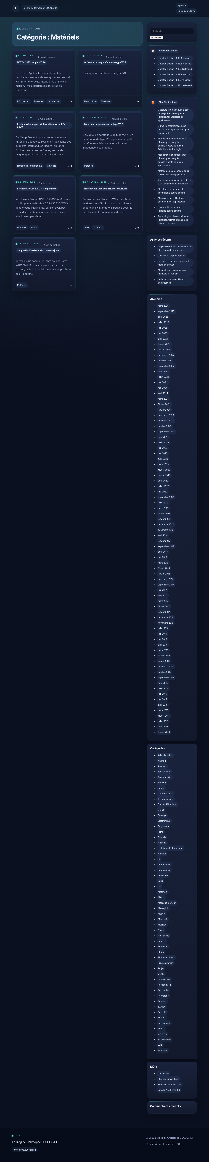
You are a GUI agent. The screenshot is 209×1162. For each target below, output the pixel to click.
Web (160, 1045)
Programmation (165, 963)
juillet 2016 (163, 628)
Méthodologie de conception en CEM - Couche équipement (174, 173)
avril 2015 (163, 705)
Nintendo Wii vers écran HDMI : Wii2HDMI (105, 188)
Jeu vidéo (163, 875)
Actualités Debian (168, 50)
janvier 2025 (164, 349)
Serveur (162, 1017)
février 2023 (164, 470)
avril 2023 (163, 459)
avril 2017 (162, 595)
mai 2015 (162, 699)
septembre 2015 (166, 677)
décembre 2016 (166, 617)
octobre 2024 (165, 360)
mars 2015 (163, 710)
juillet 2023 (163, 442)
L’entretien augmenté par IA (171, 255)
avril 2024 (163, 393)
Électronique (90, 101)
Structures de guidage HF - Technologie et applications (171, 191)
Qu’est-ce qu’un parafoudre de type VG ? (105, 62)
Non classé (163, 935)
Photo (161, 952)
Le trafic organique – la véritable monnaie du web (174, 263)
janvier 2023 (164, 475)
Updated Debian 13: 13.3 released (174, 63)
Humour (162, 853)
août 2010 (163, 726)
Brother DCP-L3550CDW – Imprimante (36, 188)
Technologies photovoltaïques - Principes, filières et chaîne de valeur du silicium (173, 220)
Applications (164, 771)
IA (159, 859)
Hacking (162, 842)
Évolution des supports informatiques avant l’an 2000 (41, 125)
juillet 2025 (163, 322)
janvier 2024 (164, 410)
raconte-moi (54, 101)
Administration (165, 755)
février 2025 (164, 344)
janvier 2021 (164, 519)
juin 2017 (162, 590)
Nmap (161, 930)
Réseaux (162, 1001)
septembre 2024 (166, 366)
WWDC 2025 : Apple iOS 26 (31, 62)
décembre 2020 (166, 524)
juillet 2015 (163, 688)
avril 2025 (163, 339)
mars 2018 (163, 562)
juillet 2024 (163, 377)
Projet (161, 968)
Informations (23, 101)
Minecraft (162, 919)
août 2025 (163, 317)
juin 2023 (162, 448)
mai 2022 (162, 491)
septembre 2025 (166, 311)
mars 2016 (163, 650)
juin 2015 (162, 694)
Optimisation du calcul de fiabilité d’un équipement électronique (174, 182)
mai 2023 (162, 453)
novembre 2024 (166, 355)
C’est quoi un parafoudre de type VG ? (103, 124)
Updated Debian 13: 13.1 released (174, 80)
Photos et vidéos (166, 957)
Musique (162, 924)
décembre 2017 (165, 579)
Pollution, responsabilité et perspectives (171, 281)
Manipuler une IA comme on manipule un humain (172, 272)
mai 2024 (162, 388)
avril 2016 (163, 644)
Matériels (38, 101)
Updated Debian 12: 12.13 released (175, 69)
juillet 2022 (163, 486)
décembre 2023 (166, 415)
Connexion (163, 1073)
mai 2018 (162, 557)
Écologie (162, 815)
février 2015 (164, 716)
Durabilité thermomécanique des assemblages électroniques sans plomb (173, 129)
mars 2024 (163, 399)
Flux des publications (168, 1079)
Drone (161, 810)
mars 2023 (163, 464)
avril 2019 (163, 535)
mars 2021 (163, 508)
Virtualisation (164, 1039)
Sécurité (162, 1012)
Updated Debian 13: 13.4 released (174, 58)
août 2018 (163, 551)
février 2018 (164, 568)
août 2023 (163, 437)
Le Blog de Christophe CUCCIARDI (40, 8)
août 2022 (163, 480)
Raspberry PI (164, 985)
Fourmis (162, 837)
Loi (159, 886)
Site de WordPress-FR (169, 1090)
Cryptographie (165, 793)
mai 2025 (162, 333)
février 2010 (164, 732)
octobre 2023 (165, 426)
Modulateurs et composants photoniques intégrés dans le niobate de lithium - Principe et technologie (172, 144)
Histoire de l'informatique (29, 166)
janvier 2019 (164, 541)
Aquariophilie (164, 777)
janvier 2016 (164, 661)
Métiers (162, 913)
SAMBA (162, 1006)
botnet (161, 788)
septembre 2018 (166, 546)
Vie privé (162, 1034)
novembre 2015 (165, 666)
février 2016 (164, 655)
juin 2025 (162, 328)
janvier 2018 (164, 573)
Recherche (163, 990)
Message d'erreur (167, 903)
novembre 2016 (165, 623)
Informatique (164, 870)
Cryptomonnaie (165, 799)
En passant (163, 826)
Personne (162, 946)
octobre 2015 (164, 672)
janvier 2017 (164, 612)
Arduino (162, 782)
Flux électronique (168, 102)
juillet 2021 (163, 502)
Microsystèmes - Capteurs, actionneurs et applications (171, 200)
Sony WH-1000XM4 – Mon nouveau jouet (38, 250)
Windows (162, 1050)
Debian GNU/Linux (167, 804)
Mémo (161, 897)
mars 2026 (163, 306)
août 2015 (163, 683)
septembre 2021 (166, 497)
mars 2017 (163, 601)
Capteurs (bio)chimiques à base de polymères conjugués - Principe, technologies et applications (174, 115)
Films (160, 832)
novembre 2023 (166, 420)
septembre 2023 (166, 431)
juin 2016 (162, 634)
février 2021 (164, 513)
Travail (34, 227)
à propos (181, 5)
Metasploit (163, 908)
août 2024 (163, 371)
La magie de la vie (186, 11)
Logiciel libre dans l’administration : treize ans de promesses (175, 248)
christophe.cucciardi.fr (25, 1150)
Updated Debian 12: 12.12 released (175, 85)
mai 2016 (162, 639)
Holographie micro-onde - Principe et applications (171, 209)
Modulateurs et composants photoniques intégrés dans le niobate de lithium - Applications (172, 160)
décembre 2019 (166, 530)
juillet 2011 (163, 721)
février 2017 (164, 606)
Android (162, 761)
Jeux (86, 227)
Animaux (162, 766)
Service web (164, 1023)
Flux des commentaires (169, 1084)
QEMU (161, 974)
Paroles (161, 941)
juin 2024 (162, 382)
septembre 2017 (166, 584)
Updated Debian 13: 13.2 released (174, 74)
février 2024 (164, 404)
